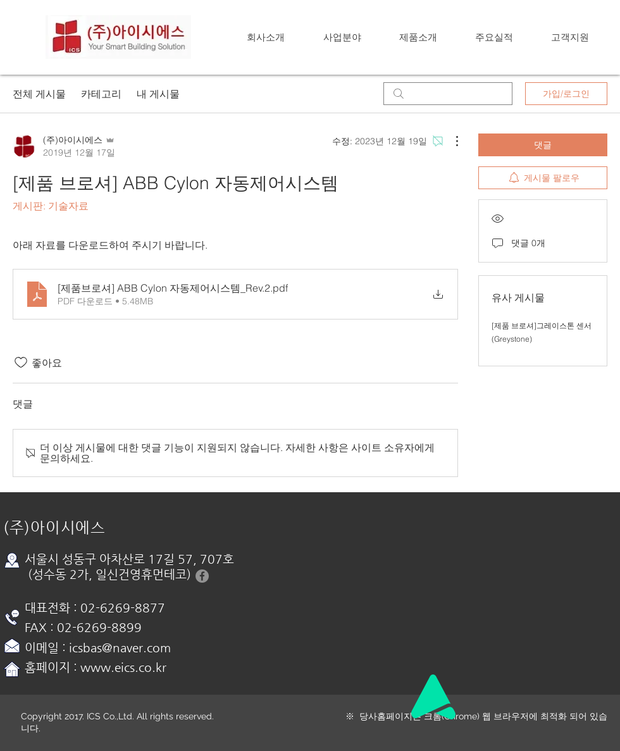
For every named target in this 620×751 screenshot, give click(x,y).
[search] (447, 93)
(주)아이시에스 (54, 528)
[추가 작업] (450, 141)
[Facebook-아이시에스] (202, 576)
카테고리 (101, 93)
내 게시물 (158, 93)
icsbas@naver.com (120, 647)
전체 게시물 (39, 93)
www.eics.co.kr (123, 667)
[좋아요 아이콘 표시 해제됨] (21, 362)
